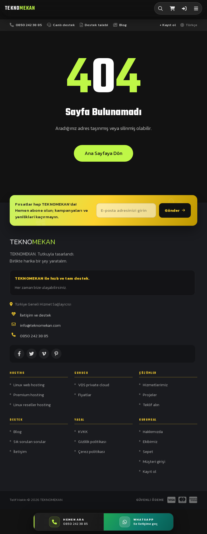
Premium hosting (28, 398)
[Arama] (160, 8)
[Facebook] (19, 356)
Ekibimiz (150, 445)
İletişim (20, 455)
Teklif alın (151, 408)
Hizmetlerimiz (155, 388)
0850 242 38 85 (34, 338)
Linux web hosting (28, 388)
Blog (17, 435)
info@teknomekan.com (40, 327)
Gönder (175, 212)
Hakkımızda (153, 435)
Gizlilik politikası (92, 445)
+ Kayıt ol (168, 24)
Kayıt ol (149, 475)
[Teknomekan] (20, 8)
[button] (196, 8)
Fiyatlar (84, 398)
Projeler (150, 398)
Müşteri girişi (154, 465)
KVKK (83, 435)
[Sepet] (172, 8)
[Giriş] (184, 8)
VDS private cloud (93, 388)
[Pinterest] (56, 356)
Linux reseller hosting (32, 408)
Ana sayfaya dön (103, 154)
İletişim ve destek (35, 317)
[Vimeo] (44, 356)
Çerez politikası (91, 455)
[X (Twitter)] (31, 356)
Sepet (148, 455)
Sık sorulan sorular (29, 445)
